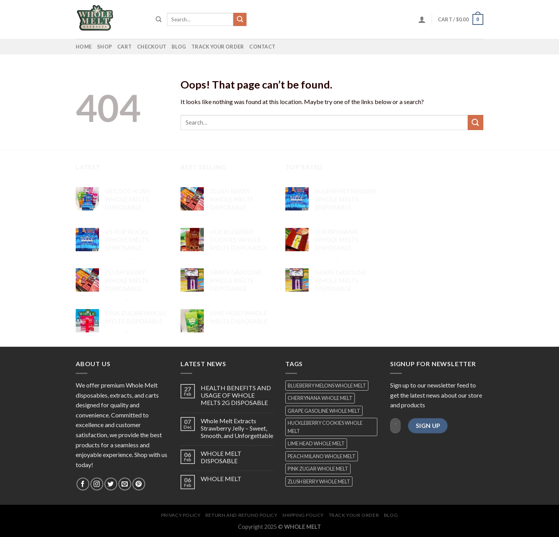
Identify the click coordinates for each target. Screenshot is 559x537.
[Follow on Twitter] (110, 484)
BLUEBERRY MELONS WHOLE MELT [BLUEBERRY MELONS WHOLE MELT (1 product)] (327, 385)
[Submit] (240, 19)
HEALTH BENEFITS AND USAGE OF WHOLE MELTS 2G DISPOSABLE (236, 395)
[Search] (158, 19)
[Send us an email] (124, 484)
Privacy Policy (181, 515)
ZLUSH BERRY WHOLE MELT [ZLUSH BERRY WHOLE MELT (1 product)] (319, 481)
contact (262, 46)
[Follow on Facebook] (82, 484)
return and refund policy (241, 515)
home (84, 46)
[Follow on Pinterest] (138, 484)
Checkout (151, 46)
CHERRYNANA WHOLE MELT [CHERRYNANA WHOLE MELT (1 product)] (320, 398)
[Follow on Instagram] (96, 484)
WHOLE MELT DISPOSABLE (221, 457)
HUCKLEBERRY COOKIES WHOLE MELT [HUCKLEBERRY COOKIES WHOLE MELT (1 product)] (325, 427)
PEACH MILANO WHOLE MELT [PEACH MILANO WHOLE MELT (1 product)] (322, 456)
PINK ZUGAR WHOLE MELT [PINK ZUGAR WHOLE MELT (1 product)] (318, 469)
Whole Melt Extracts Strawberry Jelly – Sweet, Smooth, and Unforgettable (237, 428)
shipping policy (303, 515)
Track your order (217, 46)
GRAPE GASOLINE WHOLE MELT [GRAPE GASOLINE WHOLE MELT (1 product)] (324, 411)
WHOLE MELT (221, 478)
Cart (124, 46)
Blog (179, 46)
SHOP (104, 46)
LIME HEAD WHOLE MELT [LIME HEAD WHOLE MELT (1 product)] (316, 443)
